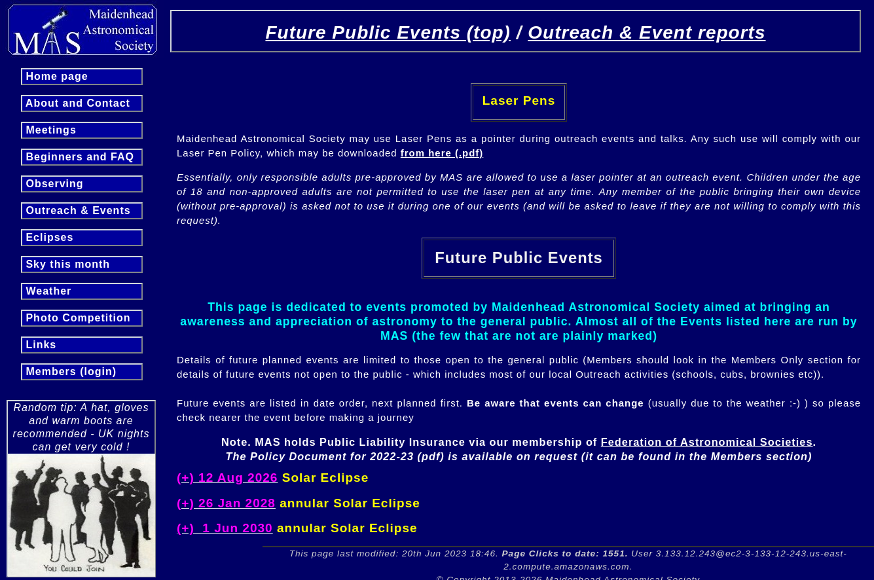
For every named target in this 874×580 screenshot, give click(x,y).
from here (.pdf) (442, 152)
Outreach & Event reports (646, 32)
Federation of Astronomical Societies (707, 442)
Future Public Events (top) (387, 32)
